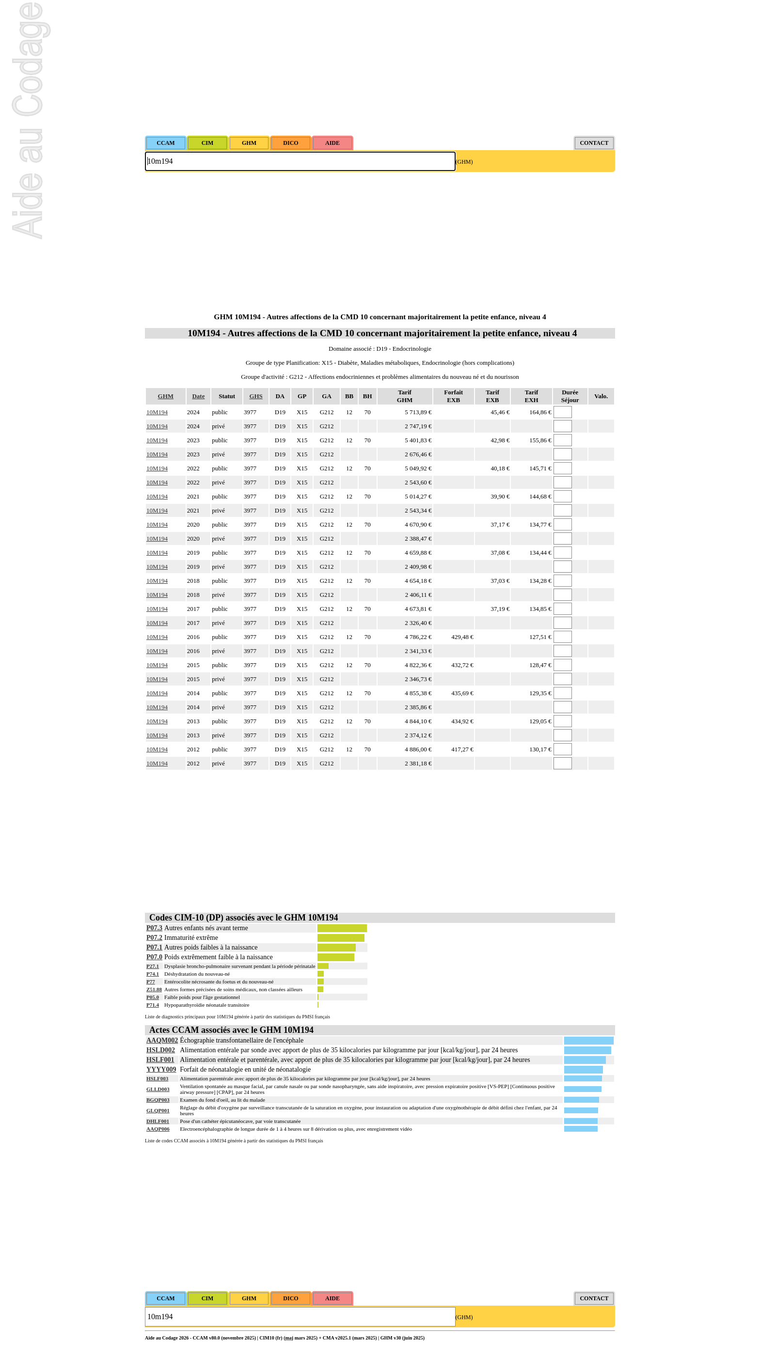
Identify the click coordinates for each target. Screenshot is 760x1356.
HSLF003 (157, 1078)
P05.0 (152, 997)
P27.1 (152, 966)
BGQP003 (158, 1100)
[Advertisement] (380, 68)
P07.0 (154, 957)
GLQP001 (158, 1110)
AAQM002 (162, 1040)
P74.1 (152, 974)
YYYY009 (161, 1069)
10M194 (157, 412)
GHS (255, 396)
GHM (166, 396)
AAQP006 (158, 1129)
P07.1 (154, 947)
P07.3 (154, 928)
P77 (150, 981)
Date (198, 396)
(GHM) (464, 161)
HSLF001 (160, 1059)
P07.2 (154, 937)
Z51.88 (154, 989)
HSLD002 (160, 1050)
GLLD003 (158, 1089)
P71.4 (152, 1005)
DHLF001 (157, 1121)
